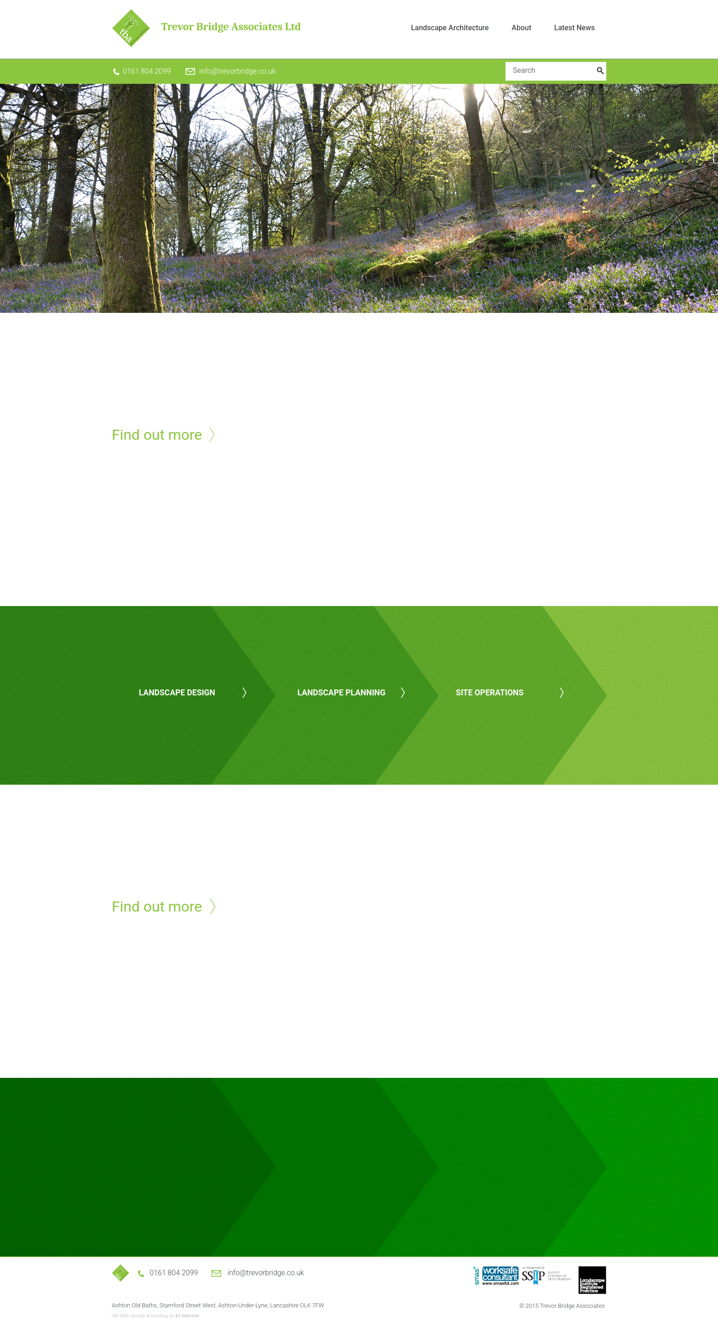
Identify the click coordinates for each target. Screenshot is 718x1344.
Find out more (157, 434)
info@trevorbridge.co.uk (237, 71)
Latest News (574, 27)
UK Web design (129, 1316)
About (521, 27)
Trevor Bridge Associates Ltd (231, 27)
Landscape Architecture (450, 27)
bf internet (187, 1316)
